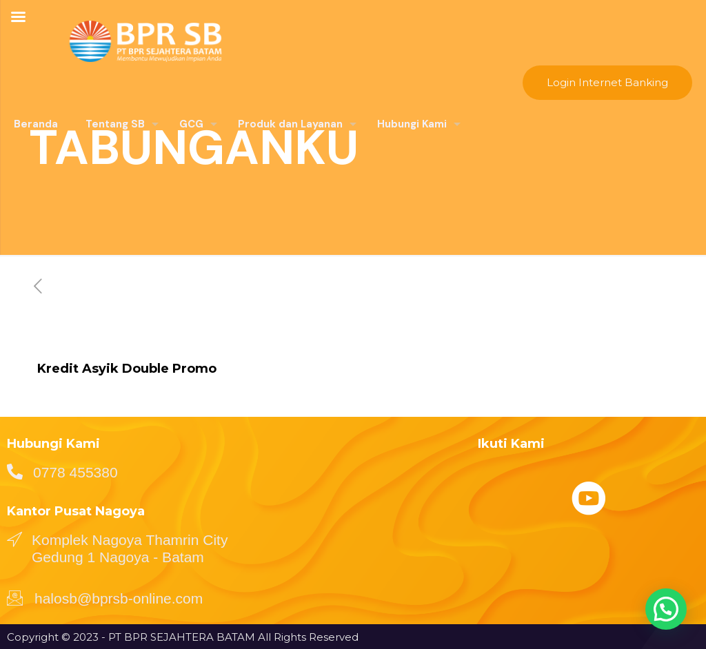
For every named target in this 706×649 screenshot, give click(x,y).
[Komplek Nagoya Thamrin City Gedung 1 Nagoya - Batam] (14, 538)
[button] (665, 607)
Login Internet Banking (607, 82)
